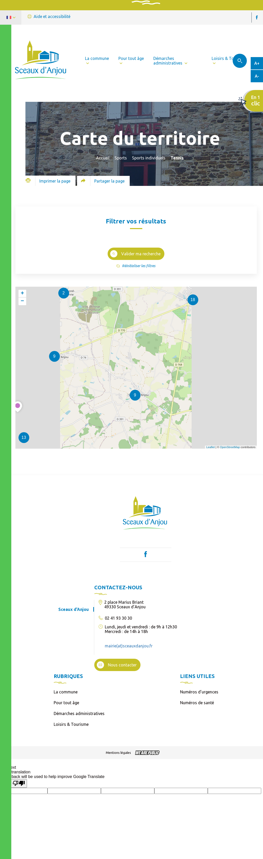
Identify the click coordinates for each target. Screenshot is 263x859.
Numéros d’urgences (199, 692)
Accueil (102, 158)
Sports (121, 158)
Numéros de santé (197, 702)
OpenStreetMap (230, 447)
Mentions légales (118, 752)
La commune (66, 692)
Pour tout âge (66, 702)
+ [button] (22, 293)
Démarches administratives (79, 713)
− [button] (22, 301)
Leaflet (210, 447)
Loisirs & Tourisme (71, 724)
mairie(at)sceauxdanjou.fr (129, 646)
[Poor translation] (19, 783)
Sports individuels (148, 158)
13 (24, 437)
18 (193, 299)
